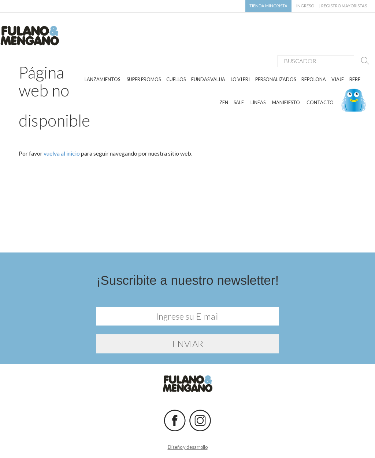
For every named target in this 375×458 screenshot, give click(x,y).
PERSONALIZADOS (275, 58)
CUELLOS (176, 58)
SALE (239, 81)
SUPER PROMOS (144, 58)
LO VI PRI (240, 58)
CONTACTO (320, 81)
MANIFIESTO (286, 81)
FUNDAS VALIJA (208, 58)
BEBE (354, 58)
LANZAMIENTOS (102, 58)
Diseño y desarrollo (188, 443)
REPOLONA (313, 58)
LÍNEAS (258, 81)
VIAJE (337, 58)
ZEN (223, 81)
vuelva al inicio (62, 148)
